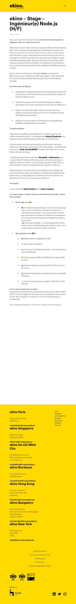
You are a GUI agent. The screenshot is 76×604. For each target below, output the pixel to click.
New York (58, 425)
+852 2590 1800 (15, 500)
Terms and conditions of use (39, 555)
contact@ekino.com (28, 500)
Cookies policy (39, 558)
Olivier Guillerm (30, 189)
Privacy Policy (40, 562)
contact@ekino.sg (26, 442)
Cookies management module (40, 566)
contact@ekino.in (31, 521)
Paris (56, 411)
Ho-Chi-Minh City (60, 416)
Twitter (59, 594)
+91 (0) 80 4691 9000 (17, 521)
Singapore (58, 414)
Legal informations (39, 551)
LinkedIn (54, 594)
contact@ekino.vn (29, 464)
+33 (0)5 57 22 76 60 (17, 481)
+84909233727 (15, 540)
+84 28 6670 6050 (16, 464)
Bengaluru (58, 423)
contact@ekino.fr (29, 425)
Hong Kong (58, 421)
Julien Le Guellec (47, 189)
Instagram (64, 594)
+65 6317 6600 (15, 442)
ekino (17, 5)
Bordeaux (58, 418)
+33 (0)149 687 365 (16, 425)
